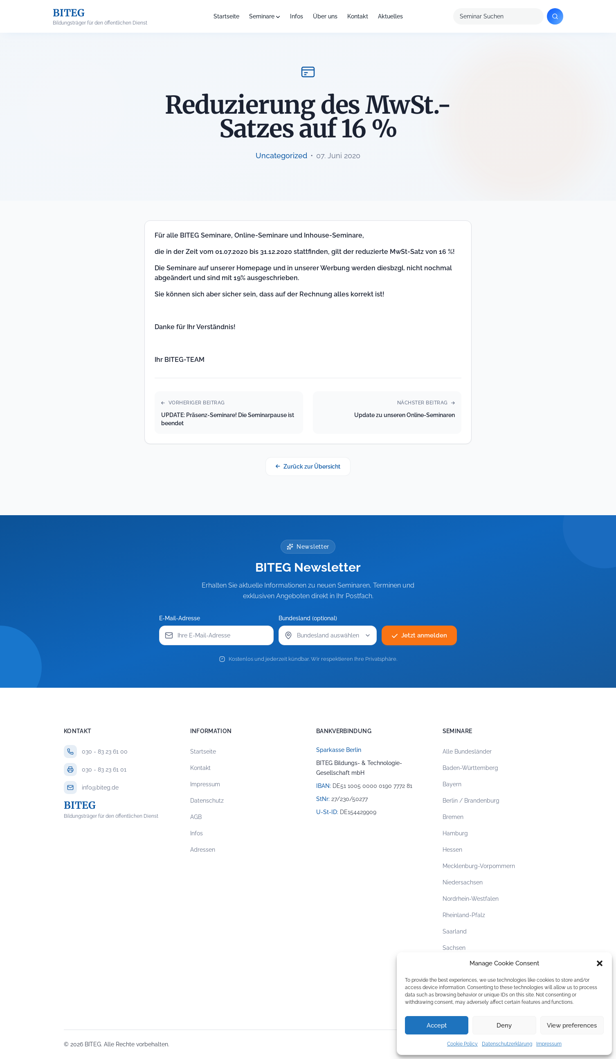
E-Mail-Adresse (182, 618)
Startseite (226, 16)
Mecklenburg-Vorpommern (479, 866)
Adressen (202, 849)
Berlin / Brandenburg (471, 800)
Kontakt (357, 16)
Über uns (325, 16)
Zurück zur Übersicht (308, 466)
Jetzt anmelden (419, 635)
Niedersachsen (463, 882)
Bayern (452, 784)
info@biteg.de (100, 787)
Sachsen (454, 948)
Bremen (453, 817)
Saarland (455, 931)
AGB (196, 817)
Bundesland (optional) (310, 618)
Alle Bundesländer (467, 751)
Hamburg (455, 833)
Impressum (549, 1044)
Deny (504, 1025)
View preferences (572, 1025)
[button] (600, 963)
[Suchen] (555, 16)
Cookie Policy (462, 1044)
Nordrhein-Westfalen (471, 898)
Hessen (452, 849)
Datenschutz (207, 800)
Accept (437, 1025)
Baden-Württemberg (470, 768)
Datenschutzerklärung (507, 1044)
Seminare (261, 16)
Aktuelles (390, 16)
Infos (296, 16)
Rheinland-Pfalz (464, 915)
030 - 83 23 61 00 (105, 751)
